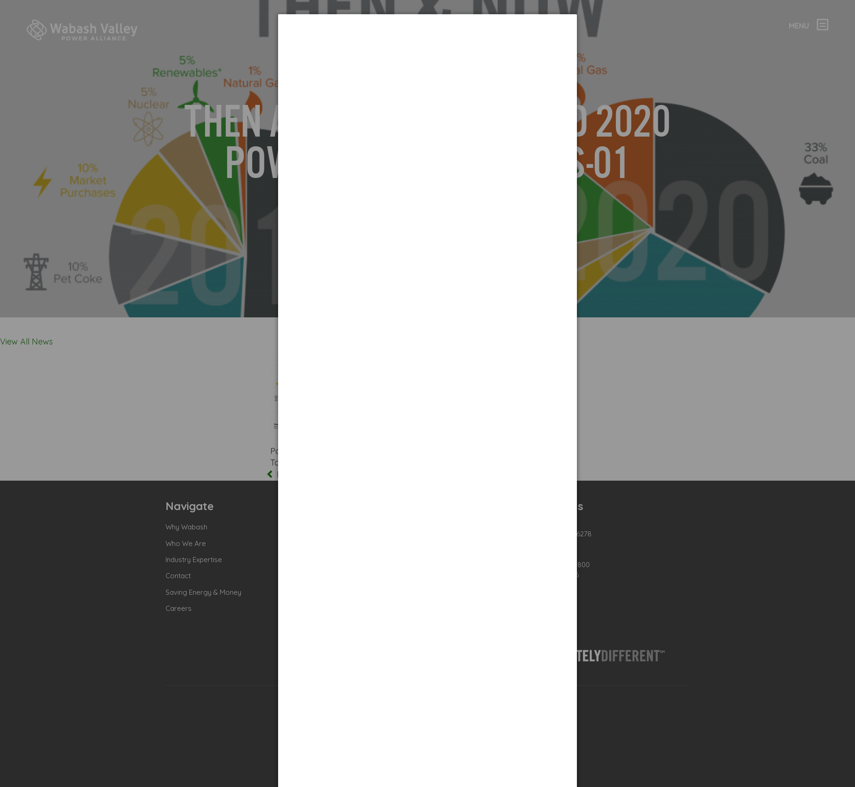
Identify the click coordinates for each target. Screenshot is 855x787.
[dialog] (427, 48)
